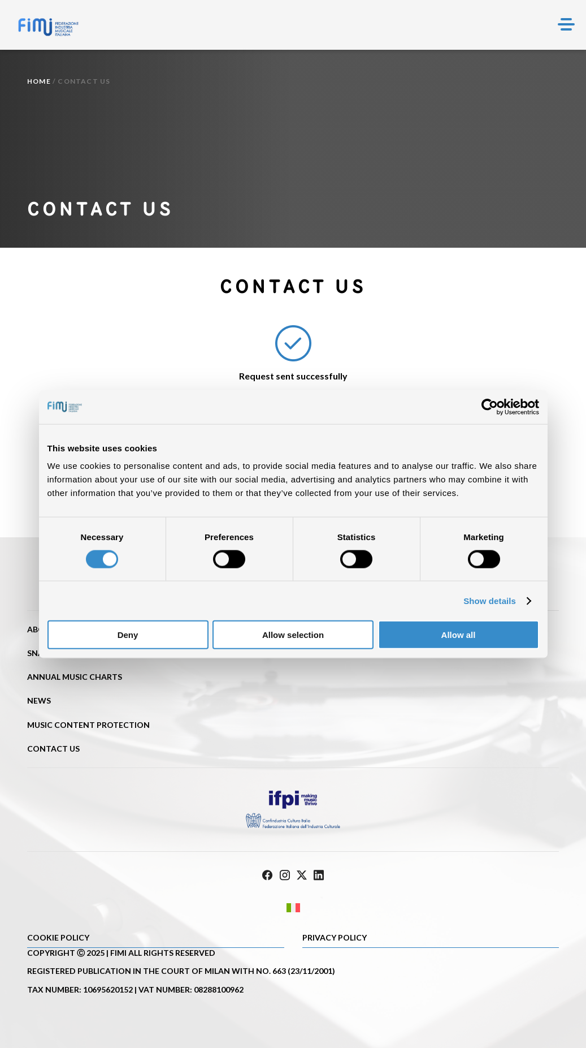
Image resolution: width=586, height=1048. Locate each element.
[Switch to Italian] (293, 907)
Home (39, 81)
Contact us (53, 748)
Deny (128, 635)
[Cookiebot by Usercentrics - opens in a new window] (489, 406)
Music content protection (88, 725)
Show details (489, 600)
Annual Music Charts (74, 677)
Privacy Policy (334, 937)
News (39, 700)
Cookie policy (58, 937)
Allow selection (293, 635)
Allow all (458, 635)
